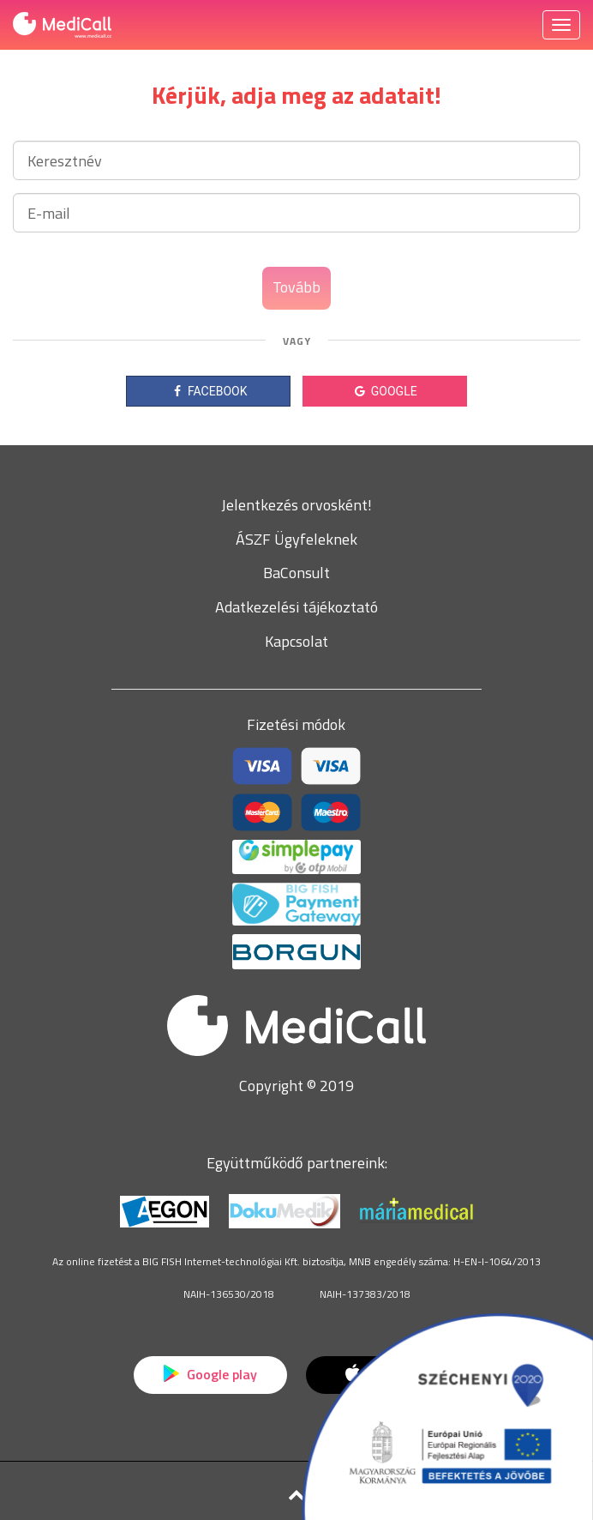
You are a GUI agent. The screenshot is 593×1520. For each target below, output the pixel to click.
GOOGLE (384, 391)
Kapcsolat (296, 641)
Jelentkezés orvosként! (296, 504)
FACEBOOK (209, 391)
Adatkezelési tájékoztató (296, 606)
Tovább (296, 287)
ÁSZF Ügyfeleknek (296, 539)
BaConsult (296, 572)
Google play (210, 1374)
